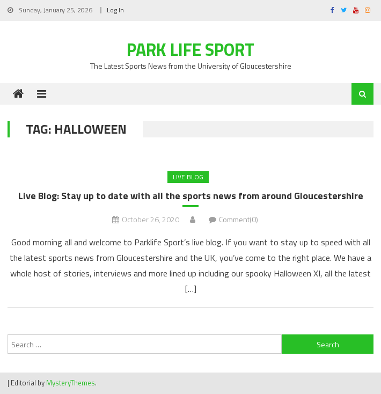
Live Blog (188, 177)
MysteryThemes (70, 382)
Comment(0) (238, 219)
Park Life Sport (190, 49)
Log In (115, 10)
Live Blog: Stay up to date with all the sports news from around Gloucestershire (190, 195)
